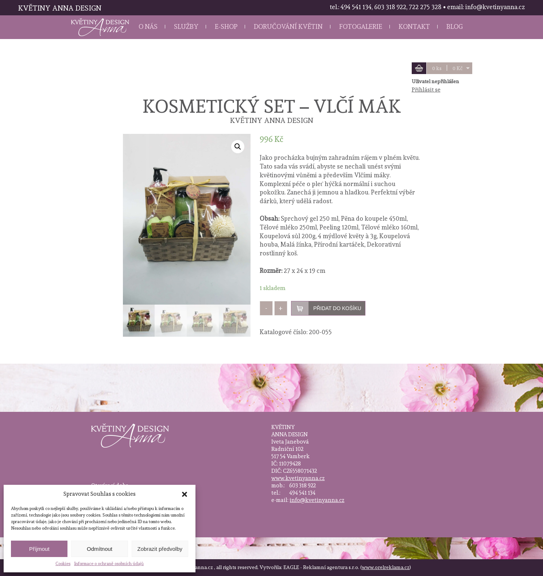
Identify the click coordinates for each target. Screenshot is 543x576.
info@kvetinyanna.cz (317, 500)
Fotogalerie (360, 26)
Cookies (62, 563)
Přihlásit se (426, 89)
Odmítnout (99, 549)
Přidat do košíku (337, 308)
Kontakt (414, 26)
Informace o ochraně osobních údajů (109, 563)
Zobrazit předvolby (159, 549)
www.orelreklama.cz (386, 567)
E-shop (226, 26)
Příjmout (39, 549)
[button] (184, 494)
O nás (148, 26)
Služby (186, 26)
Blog (454, 26)
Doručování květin (288, 26)
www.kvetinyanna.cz (298, 478)
